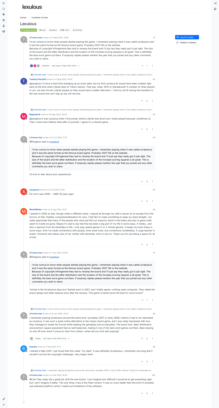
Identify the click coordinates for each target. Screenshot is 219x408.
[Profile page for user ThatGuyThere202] (23, 81)
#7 (154, 253)
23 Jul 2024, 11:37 (59, 137)
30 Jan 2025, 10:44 (59, 313)
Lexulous (54, 141)
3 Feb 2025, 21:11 (53, 347)
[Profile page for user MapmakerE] (23, 116)
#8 (154, 313)
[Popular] (3, 20)
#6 (154, 209)
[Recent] (3, 9)
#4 (154, 137)
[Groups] (3, 31)
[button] (3, 399)
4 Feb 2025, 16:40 (59, 375)
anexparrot (34, 190)
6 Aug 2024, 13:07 (59, 209)
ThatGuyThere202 (37, 79)
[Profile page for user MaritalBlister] (23, 211)
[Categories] (3, 3)
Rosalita (33, 347)
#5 (154, 190)
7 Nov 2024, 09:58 (59, 253)
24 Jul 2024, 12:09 (56, 190)
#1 (154, 37)
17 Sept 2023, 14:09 (59, 37)
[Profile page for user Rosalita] (23, 348)
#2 (154, 79)
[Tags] (3, 14)
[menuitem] (215, 3)
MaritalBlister (35, 209)
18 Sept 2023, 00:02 (58, 114)
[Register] (215, 9)
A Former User (35, 37)
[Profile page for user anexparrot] (23, 191)
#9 (154, 347)
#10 (153, 375)
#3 (154, 114)
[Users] (3, 26)
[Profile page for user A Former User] (23, 39)
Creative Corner (28, 30)
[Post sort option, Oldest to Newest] (187, 42)
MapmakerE (34, 114)
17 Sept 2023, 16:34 (63, 79)
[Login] (215, 3)
